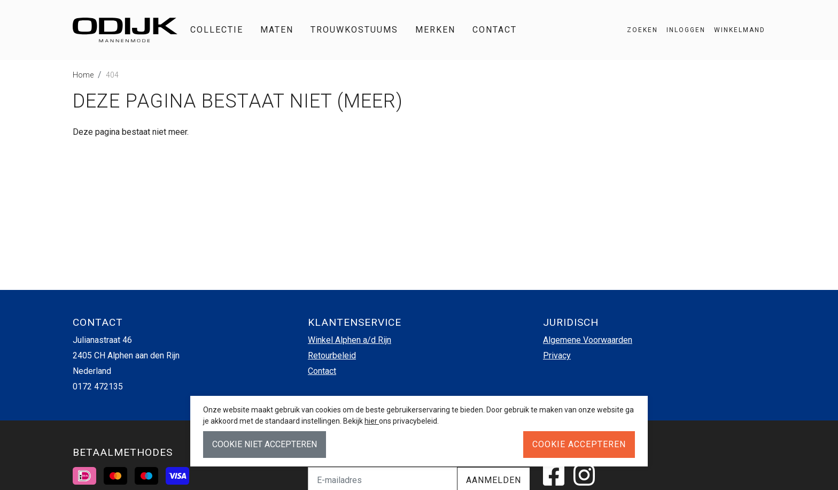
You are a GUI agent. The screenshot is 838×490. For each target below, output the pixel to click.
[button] (735, 30)
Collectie (216, 30)
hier (371, 421)
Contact (494, 30)
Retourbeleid (332, 355)
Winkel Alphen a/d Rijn (349, 340)
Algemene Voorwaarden (587, 340)
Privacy (557, 355)
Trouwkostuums (354, 30)
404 (112, 75)
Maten (276, 30)
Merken (435, 30)
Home (83, 75)
